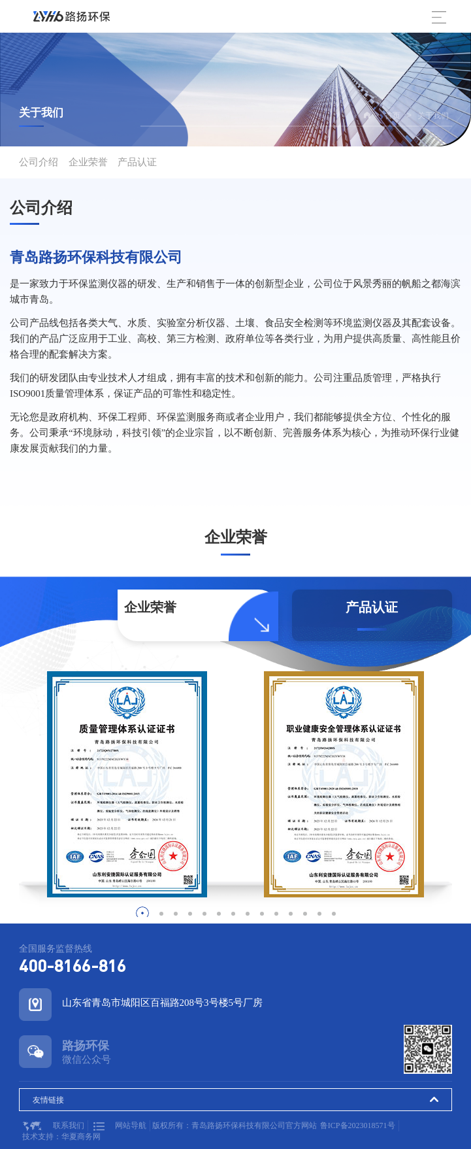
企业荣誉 (88, 162)
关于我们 (433, 115)
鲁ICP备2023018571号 (357, 1125)
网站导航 (119, 1126)
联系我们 (53, 1126)
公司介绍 (38, 162)
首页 (392, 115)
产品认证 (137, 162)
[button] (142, 913)
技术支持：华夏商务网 (61, 1136)
